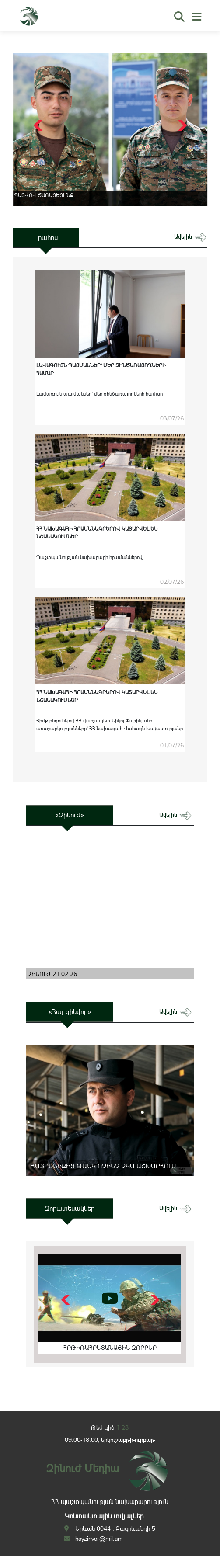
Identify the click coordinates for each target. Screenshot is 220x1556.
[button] (181, 125)
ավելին (190, 236)
